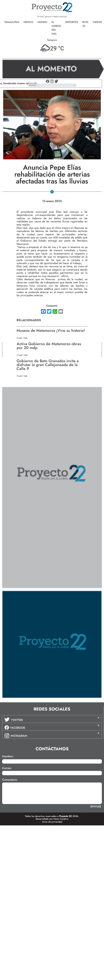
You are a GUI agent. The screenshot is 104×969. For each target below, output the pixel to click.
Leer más (22, 338)
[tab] (52, 719)
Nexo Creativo (61, 819)
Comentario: (10, 779)
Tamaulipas (11, 22)
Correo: (7, 768)
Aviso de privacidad (52, 821)
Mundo (42, 22)
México (28, 22)
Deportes (71, 22)
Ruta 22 (85, 24)
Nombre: (8, 756)
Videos (97, 22)
